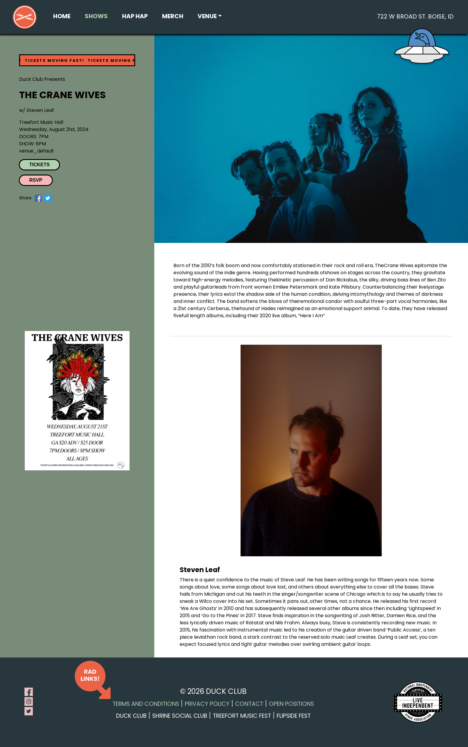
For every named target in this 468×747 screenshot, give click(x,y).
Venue (207, 16)
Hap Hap (135, 16)
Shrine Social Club (179, 716)
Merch (172, 16)
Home (61, 16)
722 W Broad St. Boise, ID (415, 16)
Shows (96, 16)
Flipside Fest (294, 716)
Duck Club (131, 716)
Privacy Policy (207, 704)
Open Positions (291, 704)
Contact (249, 704)
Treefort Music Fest (242, 716)
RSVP (35, 180)
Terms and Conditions (146, 704)
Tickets (39, 164)
